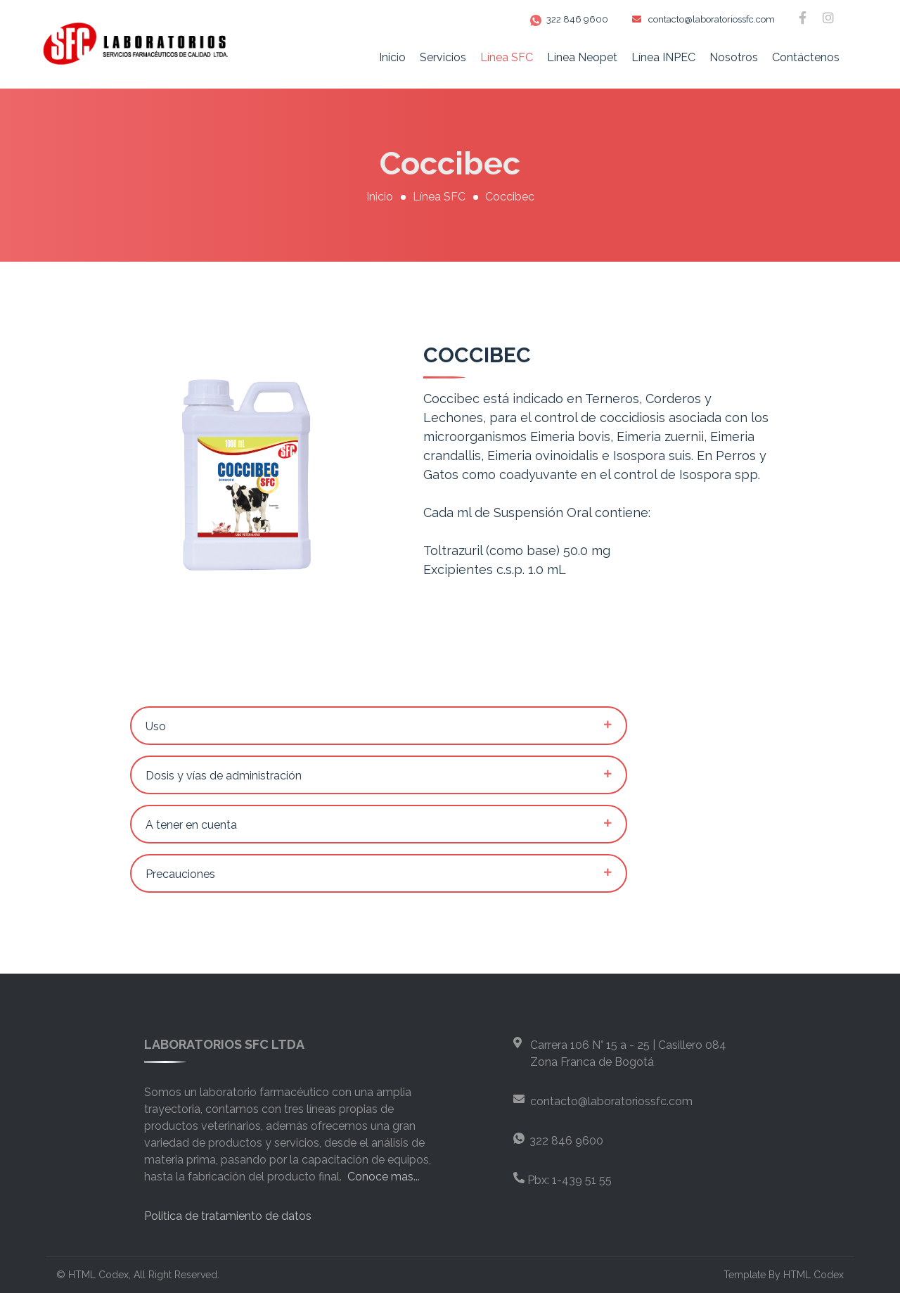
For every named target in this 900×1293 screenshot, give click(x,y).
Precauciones (180, 874)
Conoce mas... (383, 1176)
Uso (156, 726)
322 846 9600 (569, 19)
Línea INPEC (663, 57)
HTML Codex (98, 1274)
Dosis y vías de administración (224, 775)
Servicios (443, 57)
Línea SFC (506, 57)
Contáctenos (806, 57)
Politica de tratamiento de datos (227, 1216)
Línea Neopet (582, 57)
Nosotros (733, 57)
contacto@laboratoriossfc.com (703, 19)
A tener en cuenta (191, 825)
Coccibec (509, 196)
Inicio (392, 57)
